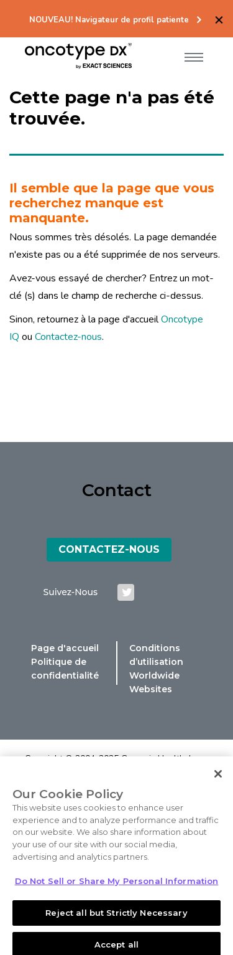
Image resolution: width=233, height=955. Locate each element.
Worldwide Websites (154, 682)
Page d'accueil (65, 648)
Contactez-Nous (109, 549)
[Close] (218, 781)
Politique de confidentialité (65, 668)
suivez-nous (70, 592)
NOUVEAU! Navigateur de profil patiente (109, 20)
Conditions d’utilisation (156, 654)
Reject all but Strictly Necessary (116, 919)
